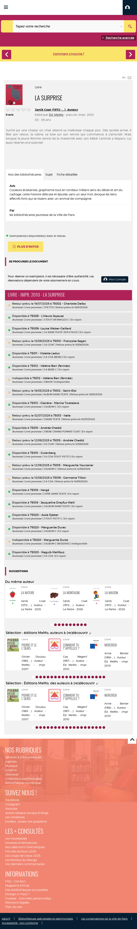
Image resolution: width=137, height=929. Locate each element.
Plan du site (13, 907)
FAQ (8, 881)
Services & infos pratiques (23, 757)
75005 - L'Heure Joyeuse (47, 316)
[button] (130, 7)
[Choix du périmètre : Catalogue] (7, 26)
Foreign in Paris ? (17, 894)
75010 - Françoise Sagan (69, 341)
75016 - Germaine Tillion (69, 477)
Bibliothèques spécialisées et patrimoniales (45, 918)
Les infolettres (15, 817)
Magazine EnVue (17, 885)
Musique (11, 766)
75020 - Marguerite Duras (48, 527)
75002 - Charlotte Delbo (69, 303)
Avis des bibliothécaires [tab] (24, 174)
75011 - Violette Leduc (45, 353)
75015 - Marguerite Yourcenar (72, 465)
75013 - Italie (62, 415)
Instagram (12, 804)
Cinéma (11, 770)
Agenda (11, 761)
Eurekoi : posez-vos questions (26, 821)
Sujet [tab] (49, 174)
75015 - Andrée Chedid (45, 428)
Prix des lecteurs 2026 (20, 851)
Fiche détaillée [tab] (67, 174)
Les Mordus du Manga (21, 860)
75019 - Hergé (39, 490)
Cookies (10, 898)
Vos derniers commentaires (25, 864)
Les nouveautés (16, 838)
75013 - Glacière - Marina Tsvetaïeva (54, 403)
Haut (132, 740)
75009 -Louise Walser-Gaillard (50, 328)
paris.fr (6, 918)
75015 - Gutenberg (43, 453)
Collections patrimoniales (23, 779)
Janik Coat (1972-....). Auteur (56, 110)
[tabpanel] (68, 200)
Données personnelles (35, 898)
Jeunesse (11, 774)
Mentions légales (17, 902)
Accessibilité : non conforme (20, 923)
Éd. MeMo (56, 115)
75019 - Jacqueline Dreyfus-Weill (52, 502)
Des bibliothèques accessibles (26, 890)
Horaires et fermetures (21, 843)
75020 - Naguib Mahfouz (47, 552)
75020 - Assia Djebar (44, 515)
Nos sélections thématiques (25, 847)
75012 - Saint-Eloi (64, 390)
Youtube (11, 808)
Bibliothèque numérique (23, 783)
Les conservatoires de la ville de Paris (104, 918)
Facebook (12, 800)
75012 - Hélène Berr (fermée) (50, 366)
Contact (20, 881)
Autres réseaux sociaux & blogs (26, 813)
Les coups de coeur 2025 (22, 855)
